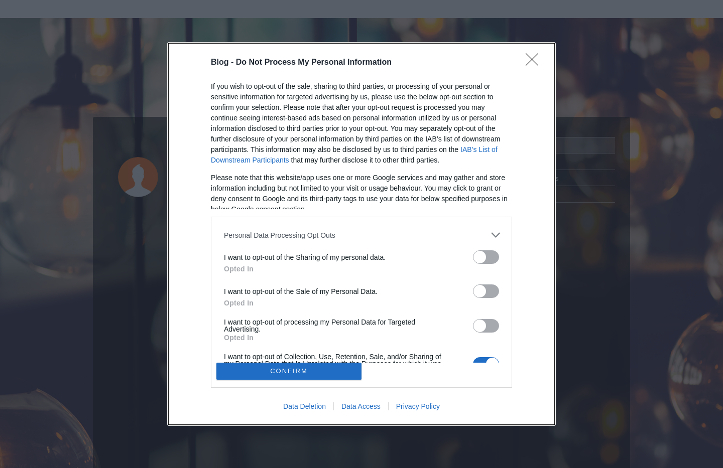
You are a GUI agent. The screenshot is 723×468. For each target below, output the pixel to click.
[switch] (486, 257)
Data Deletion (304, 406)
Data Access (361, 406)
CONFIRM (289, 371)
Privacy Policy (418, 406)
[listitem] (361, 235)
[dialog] (361, 234)
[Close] (535, 62)
